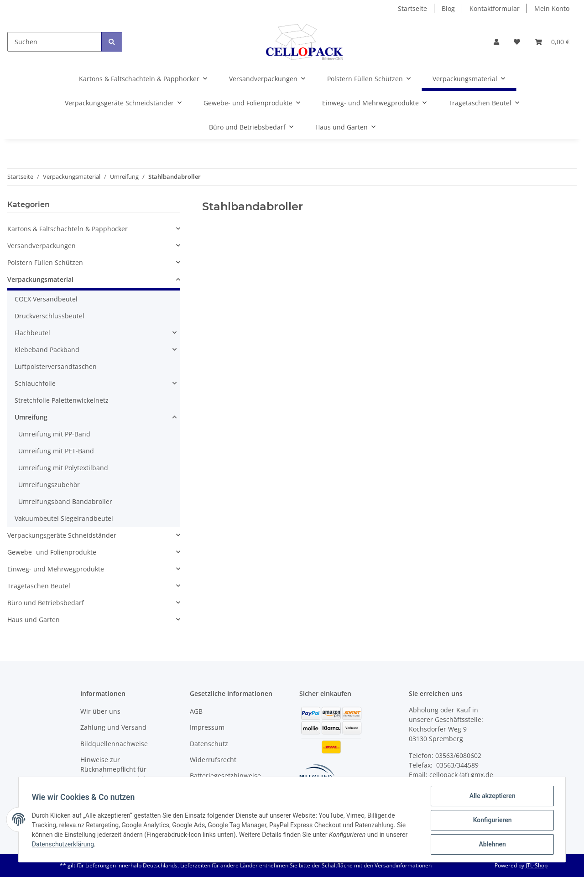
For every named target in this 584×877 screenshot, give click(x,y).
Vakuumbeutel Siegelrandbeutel (64, 518)
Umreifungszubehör (49, 484)
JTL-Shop (537, 865)
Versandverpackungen (41, 245)
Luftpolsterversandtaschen (56, 366)
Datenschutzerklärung (64, 845)
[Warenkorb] (552, 41)
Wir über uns (100, 711)
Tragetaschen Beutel (38, 585)
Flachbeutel (32, 332)
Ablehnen (490, 844)
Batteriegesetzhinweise (225, 775)
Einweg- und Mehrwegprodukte (55, 569)
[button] (496, 41)
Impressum (207, 727)
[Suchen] (54, 42)
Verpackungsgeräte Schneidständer (61, 535)
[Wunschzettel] (516, 41)
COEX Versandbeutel (46, 299)
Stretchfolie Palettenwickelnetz (62, 400)
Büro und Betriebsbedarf (45, 602)
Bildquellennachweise (114, 743)
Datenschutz (209, 743)
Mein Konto (551, 8)
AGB (196, 711)
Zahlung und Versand (113, 727)
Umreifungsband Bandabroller (65, 501)
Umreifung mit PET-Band (56, 450)
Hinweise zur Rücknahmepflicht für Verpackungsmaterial (113, 769)
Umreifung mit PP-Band (54, 434)
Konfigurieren (490, 821)
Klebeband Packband (47, 349)
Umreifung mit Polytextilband (63, 467)
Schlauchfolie (35, 383)
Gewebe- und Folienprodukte (51, 552)
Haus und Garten (33, 619)
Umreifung (31, 417)
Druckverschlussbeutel (49, 315)
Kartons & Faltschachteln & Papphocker (67, 228)
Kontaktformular (494, 8)
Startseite (412, 8)
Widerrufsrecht (213, 759)
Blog (448, 8)
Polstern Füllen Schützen (45, 262)
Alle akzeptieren (491, 797)
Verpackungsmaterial (40, 279)
